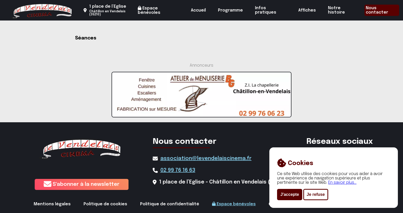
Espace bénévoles (149, 10)
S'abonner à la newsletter (82, 184)
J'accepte (289, 194)
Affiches (307, 10)
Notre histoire (336, 10)
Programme (230, 10)
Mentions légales (52, 204)
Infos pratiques (265, 10)
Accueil (198, 10)
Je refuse (316, 194)
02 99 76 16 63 (177, 170)
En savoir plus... (342, 182)
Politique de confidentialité (169, 204)
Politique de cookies (105, 204)
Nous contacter (377, 10)
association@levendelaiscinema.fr (206, 158)
